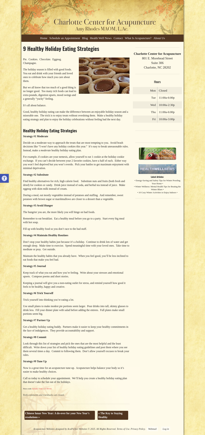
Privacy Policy (138, 429)
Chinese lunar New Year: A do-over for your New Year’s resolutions (57, 415)
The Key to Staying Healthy (110, 415)
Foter (41, 389)
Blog (85, 38)
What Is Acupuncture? (138, 38)
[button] (4, 178)
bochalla (35, 389)
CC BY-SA (48, 389)
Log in (166, 429)
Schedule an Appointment (64, 38)
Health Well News (100, 38)
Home (43, 38)
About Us (159, 38)
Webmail (152, 429)
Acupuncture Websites (44, 429)
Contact (118, 38)
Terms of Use (123, 429)
